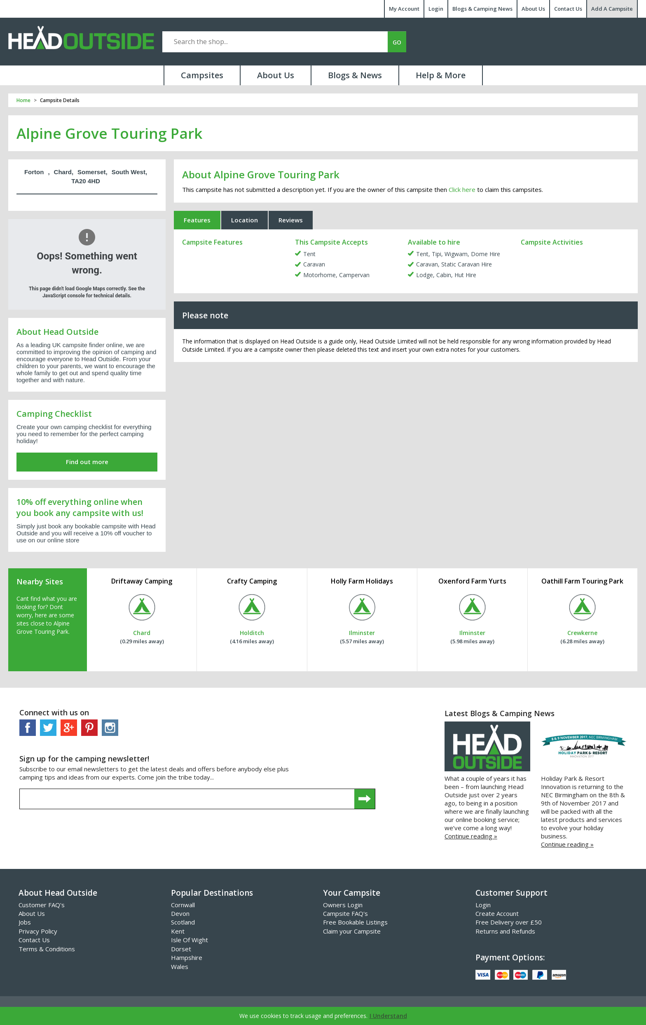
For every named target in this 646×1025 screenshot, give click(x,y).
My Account (404, 8)
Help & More (441, 75)
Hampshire (186, 957)
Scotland (183, 922)
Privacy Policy (38, 931)
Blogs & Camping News (482, 8)
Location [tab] (244, 220)
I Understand (388, 1016)
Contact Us (568, 8)
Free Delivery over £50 (508, 922)
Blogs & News (355, 75)
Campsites (202, 75)
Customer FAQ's (42, 905)
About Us (533, 8)
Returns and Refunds (505, 931)
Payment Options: (510, 957)
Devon (180, 913)
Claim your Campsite (352, 931)
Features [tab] (197, 220)
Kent (178, 931)
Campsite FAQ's (345, 913)
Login (435, 8)
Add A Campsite (612, 8)
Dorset (181, 949)
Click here (462, 189)
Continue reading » (471, 836)
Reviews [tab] (291, 220)
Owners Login (343, 905)
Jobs (25, 922)
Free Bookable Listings (355, 922)
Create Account (497, 913)
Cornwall (183, 905)
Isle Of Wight (189, 940)
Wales (179, 966)
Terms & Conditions (47, 949)
